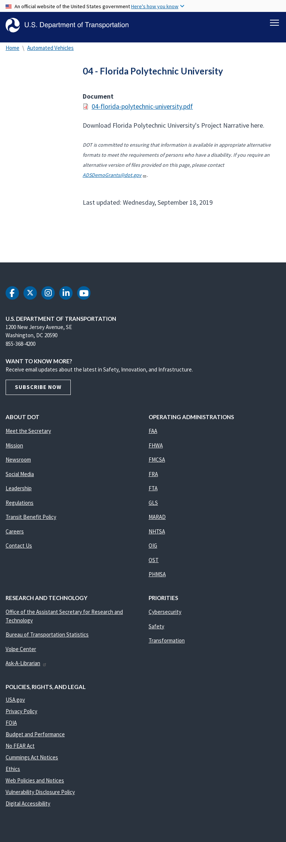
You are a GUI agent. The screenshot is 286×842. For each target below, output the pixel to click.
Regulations (20, 502)
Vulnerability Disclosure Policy (40, 791)
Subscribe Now (38, 386)
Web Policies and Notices (35, 780)
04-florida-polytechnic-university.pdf (142, 106)
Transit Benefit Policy (31, 516)
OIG (153, 545)
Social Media (20, 474)
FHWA (156, 445)
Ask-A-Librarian (26, 663)
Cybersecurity (165, 611)
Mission (14, 445)
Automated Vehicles (50, 47)
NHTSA (157, 531)
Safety (156, 626)
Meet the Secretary (28, 430)
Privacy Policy (21, 711)
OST (154, 560)
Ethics (13, 768)
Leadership (19, 488)
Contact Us (19, 545)
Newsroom (18, 459)
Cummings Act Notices (32, 757)
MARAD (157, 516)
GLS (153, 502)
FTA (153, 488)
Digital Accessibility (28, 803)
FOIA (11, 722)
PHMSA (157, 574)
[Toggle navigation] (274, 23)
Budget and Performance (35, 734)
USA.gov (15, 699)
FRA (153, 474)
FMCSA (157, 459)
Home (12, 47)
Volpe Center (21, 649)
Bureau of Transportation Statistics (47, 634)
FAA (153, 430)
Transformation (167, 640)
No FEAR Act (20, 745)
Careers (15, 531)
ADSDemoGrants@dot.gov (115, 175)
